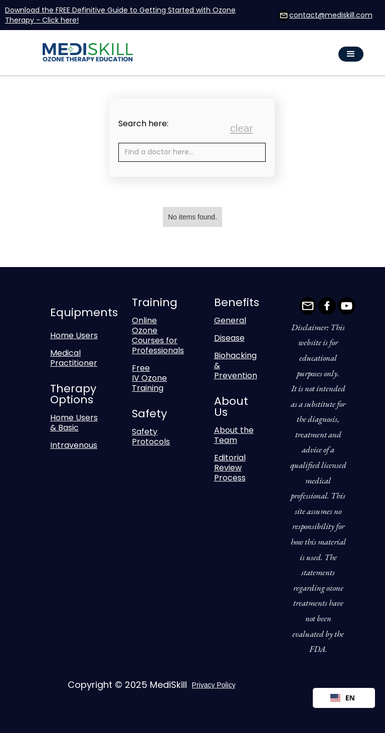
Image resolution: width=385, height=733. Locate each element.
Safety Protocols (151, 436)
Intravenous (73, 445)
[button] (350, 54)
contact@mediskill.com (330, 15)
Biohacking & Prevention (235, 365)
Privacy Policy (214, 685)
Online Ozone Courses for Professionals (157, 335)
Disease (229, 338)
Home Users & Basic (74, 422)
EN (342, 697)
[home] (94, 54)
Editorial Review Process (230, 467)
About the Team (234, 435)
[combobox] (344, 698)
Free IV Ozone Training (149, 378)
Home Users (74, 335)
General (230, 320)
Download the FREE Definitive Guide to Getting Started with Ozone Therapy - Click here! (120, 15)
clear (241, 128)
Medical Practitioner (73, 358)
